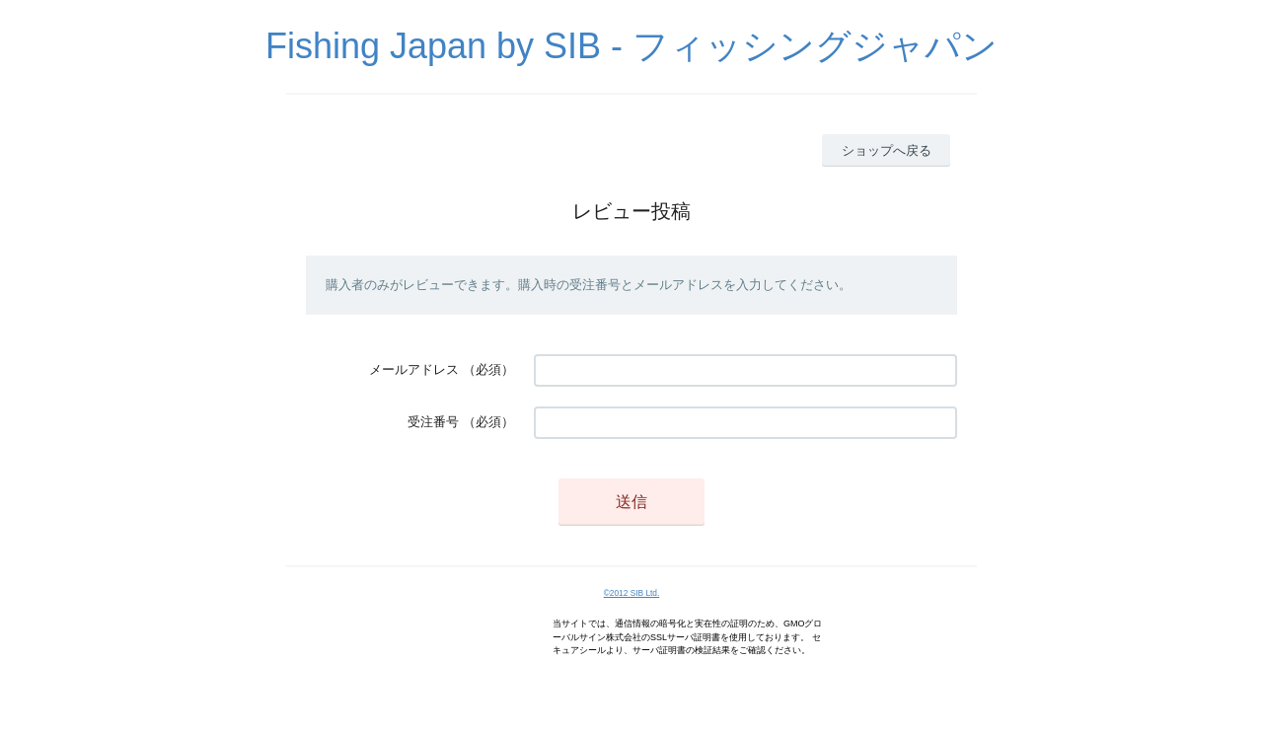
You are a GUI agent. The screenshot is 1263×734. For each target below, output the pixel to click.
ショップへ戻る (886, 150)
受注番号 (433, 421)
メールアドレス (414, 369)
